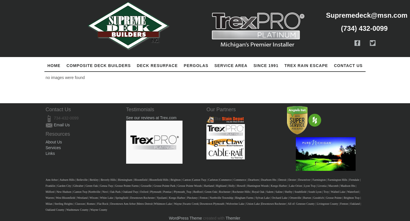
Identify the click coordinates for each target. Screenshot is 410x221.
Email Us (62, 125)
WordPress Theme (185, 218)
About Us (54, 142)
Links (50, 153)
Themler (233, 218)
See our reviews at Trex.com (151, 117)
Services (53, 147)
